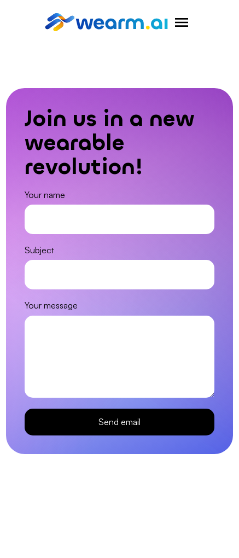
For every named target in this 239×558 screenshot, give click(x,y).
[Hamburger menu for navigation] (181, 22)
